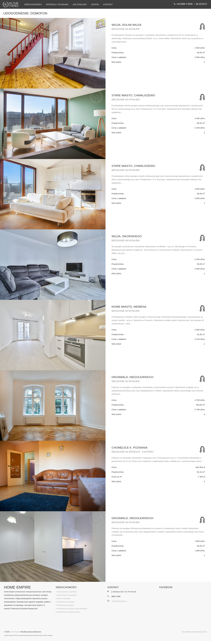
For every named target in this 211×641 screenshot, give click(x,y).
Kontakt (108, 4)
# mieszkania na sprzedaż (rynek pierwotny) (71, 609)
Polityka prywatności (193, 632)
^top (183, 632)
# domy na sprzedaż (63, 598)
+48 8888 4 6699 (183, 4)
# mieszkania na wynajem (65, 605)
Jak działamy (80, 4)
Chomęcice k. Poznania (129, 447)
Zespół (95, 4)
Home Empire (15, 632)
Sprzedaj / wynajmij (57, 4)
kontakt (204, 632)
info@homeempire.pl (119, 601)
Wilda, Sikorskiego (127, 236)
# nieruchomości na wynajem (66, 595)
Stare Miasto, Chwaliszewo (133, 95)
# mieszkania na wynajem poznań (68, 612)
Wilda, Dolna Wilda (126, 24)
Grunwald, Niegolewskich (132, 377)
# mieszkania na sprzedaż (65, 602)
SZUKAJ (201, 4)
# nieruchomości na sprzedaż (66, 592)
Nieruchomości (33, 4)
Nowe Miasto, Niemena (129, 306)
